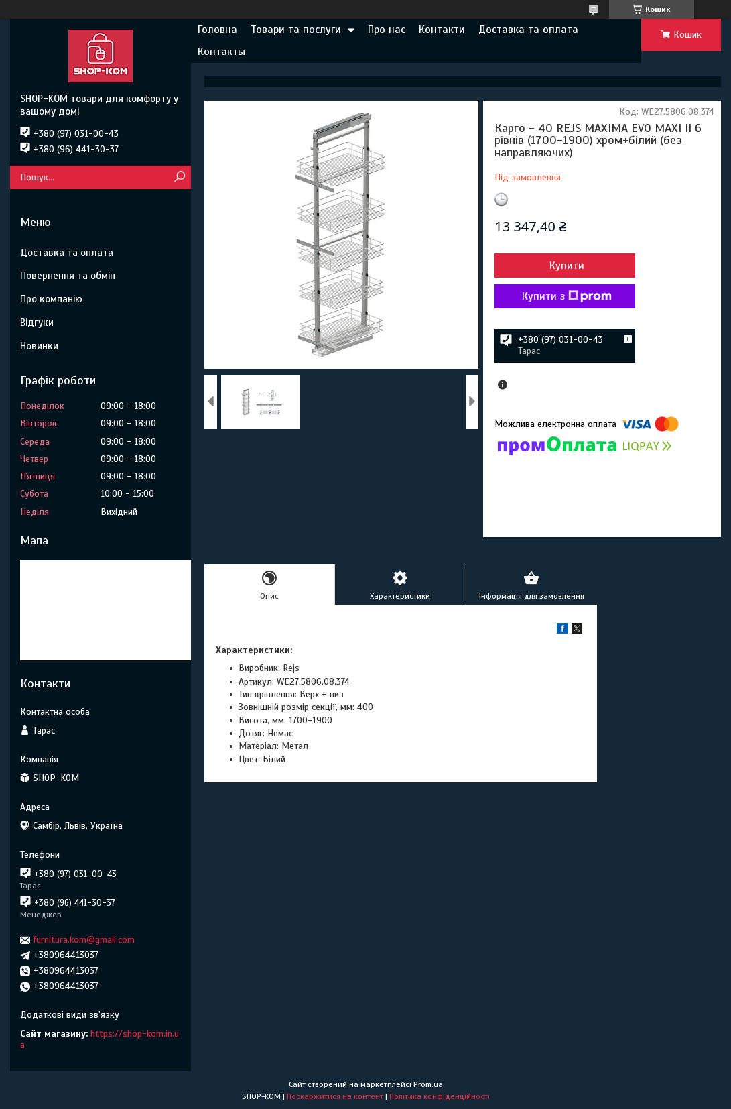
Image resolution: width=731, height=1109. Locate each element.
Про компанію (51, 299)
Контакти (442, 29)
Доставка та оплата (528, 29)
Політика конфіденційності (439, 1096)
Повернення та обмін (67, 276)
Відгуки (37, 322)
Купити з (567, 296)
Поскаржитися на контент (335, 1096)
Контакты (221, 51)
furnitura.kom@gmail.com (84, 939)
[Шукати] (179, 177)
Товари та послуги (296, 29)
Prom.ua (428, 1084)
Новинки (39, 346)
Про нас (386, 29)
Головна (217, 29)
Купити (566, 265)
